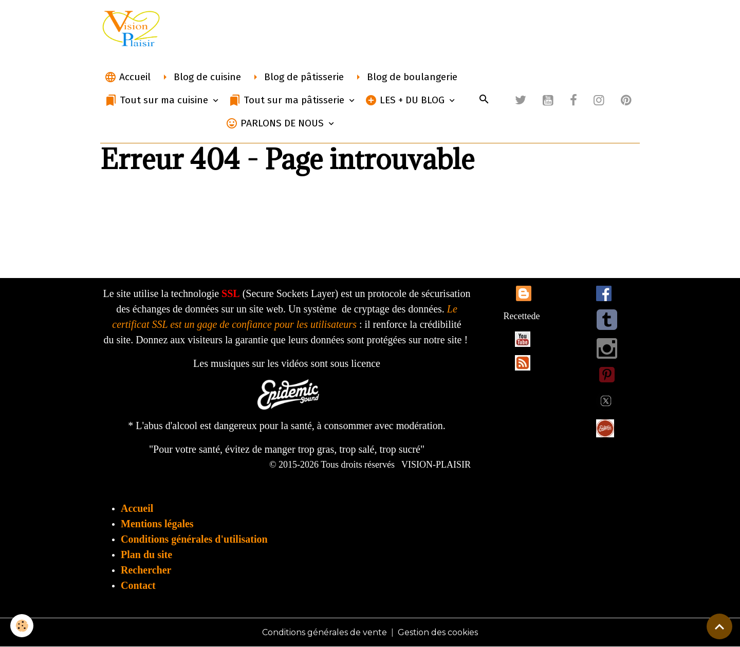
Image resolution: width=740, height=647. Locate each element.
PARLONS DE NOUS (276, 123)
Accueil (127, 77)
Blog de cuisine (200, 77)
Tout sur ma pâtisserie (288, 100)
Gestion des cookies (438, 632)
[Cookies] (21, 625)
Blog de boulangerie (404, 77)
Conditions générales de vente (324, 632)
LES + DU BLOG (406, 100)
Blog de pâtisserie (296, 77)
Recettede (522, 316)
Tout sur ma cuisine (158, 100)
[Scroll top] (719, 626)
